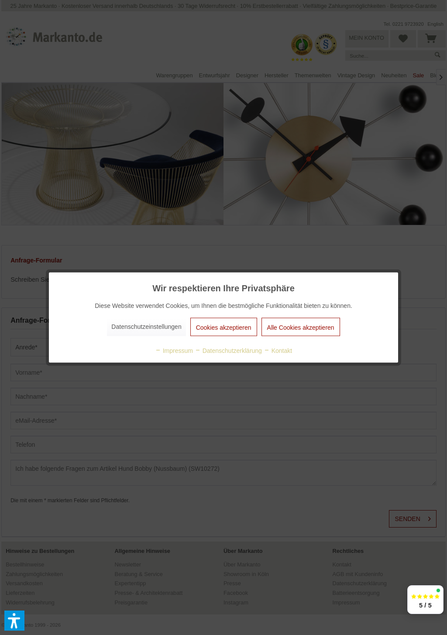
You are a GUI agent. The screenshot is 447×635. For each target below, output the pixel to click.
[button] (14, 621)
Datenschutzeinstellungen (146, 326)
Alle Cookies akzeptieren (300, 327)
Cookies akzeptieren (223, 327)
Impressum (174, 350)
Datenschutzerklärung (228, 350)
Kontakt (278, 350)
